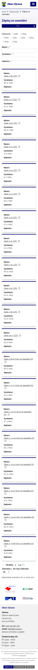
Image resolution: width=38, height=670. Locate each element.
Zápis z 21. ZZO (12, 241)
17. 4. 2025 (8, 224)
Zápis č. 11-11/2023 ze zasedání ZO (19, 492)
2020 (7, 38)
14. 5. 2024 (8, 395)
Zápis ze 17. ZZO (12, 335)
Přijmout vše (8, 667)
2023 (32, 38)
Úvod (4, 12)
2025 (15, 41)
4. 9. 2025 (8, 153)
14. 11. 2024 (8, 295)
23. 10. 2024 (8, 319)
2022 (23, 38)
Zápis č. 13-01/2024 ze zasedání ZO (19, 439)
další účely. (23, 655)
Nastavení (30, 667)
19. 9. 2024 (8, 342)
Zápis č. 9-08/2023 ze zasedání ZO (19, 544)
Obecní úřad (14, 12)
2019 (24, 34)
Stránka (9, 565)
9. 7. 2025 (7, 177)
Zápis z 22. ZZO (12, 217)
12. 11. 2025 (8, 106)
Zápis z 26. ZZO (12, 123)
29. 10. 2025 (8, 130)
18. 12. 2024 (8, 271)
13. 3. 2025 (8, 248)
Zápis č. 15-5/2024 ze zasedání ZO (18, 386)
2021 (15, 38)
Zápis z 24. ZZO (12, 170)
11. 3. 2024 (8, 421)
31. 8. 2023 (8, 553)
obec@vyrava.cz (15, 629)
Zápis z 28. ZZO (12, 76)
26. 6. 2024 (8, 369)
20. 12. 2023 (8, 474)
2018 (16, 34)
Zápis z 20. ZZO (12, 265)
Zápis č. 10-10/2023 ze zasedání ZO (19, 518)
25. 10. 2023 (8, 527)
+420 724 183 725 (12, 626)
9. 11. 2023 (8, 500)
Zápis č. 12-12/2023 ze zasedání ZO (19, 465)
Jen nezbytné (19, 667)
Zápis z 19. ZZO (12, 288)
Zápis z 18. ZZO (12, 312)
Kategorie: (6, 34)
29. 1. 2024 (8, 448)
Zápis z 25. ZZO (12, 147)
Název (5, 47)
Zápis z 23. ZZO (12, 194)
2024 (7, 41)
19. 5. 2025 (8, 201)
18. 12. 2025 (8, 83)
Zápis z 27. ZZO (12, 100)
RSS (25, 26)
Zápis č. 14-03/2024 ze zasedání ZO (17, 413)
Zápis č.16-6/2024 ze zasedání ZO (18, 360)
